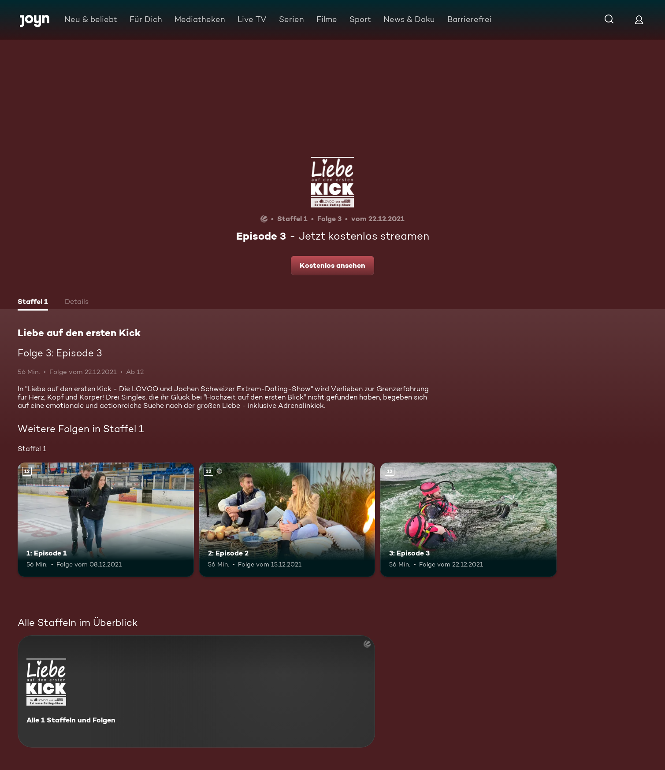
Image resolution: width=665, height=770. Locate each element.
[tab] (33, 303)
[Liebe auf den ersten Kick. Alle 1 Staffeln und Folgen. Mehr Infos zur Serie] (196, 691)
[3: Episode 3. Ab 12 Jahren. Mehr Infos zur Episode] (468, 520)
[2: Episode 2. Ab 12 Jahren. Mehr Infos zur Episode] (287, 520)
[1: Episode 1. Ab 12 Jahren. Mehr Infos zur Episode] (106, 520)
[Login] (639, 19)
